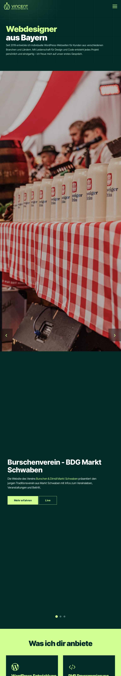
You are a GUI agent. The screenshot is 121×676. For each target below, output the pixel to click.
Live (47, 500)
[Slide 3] (64, 616)
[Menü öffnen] (114, 6)
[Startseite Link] (16, 8)
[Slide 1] (56, 616)
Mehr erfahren (23, 500)
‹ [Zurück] (6, 334)
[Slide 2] (60, 616)
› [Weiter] (115, 334)
